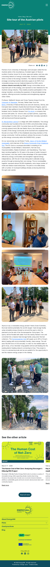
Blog (24, 16)
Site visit (28, 16)
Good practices (8, 526)
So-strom (31, 111)
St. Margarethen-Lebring (10, 122)
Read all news (25, 495)
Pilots (4, 523)
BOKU (4, 105)
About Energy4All (8, 519)
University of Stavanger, (10, 102)
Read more (5, 485)
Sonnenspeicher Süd (19, 339)
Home (20, 16)
